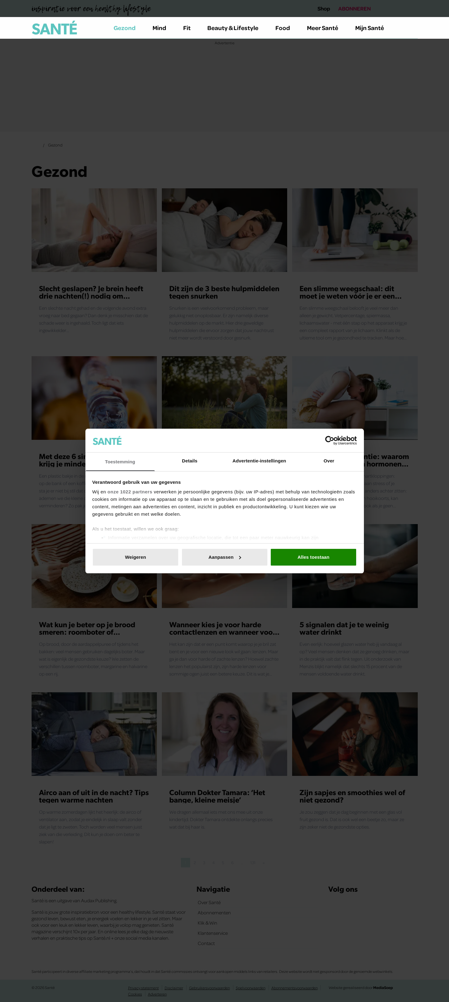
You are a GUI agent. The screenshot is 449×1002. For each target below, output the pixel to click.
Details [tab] (189, 460)
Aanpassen (225, 557)
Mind (163, 28)
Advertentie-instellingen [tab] (259, 460)
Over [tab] (329, 460)
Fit (190, 28)
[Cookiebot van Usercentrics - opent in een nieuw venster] (330, 440)
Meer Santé (326, 28)
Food (286, 28)
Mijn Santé (374, 28)
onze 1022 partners (129, 491)
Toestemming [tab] (120, 461)
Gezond (128, 28)
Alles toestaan (313, 557)
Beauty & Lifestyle (236, 28)
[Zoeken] (413, 28)
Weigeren (135, 557)
